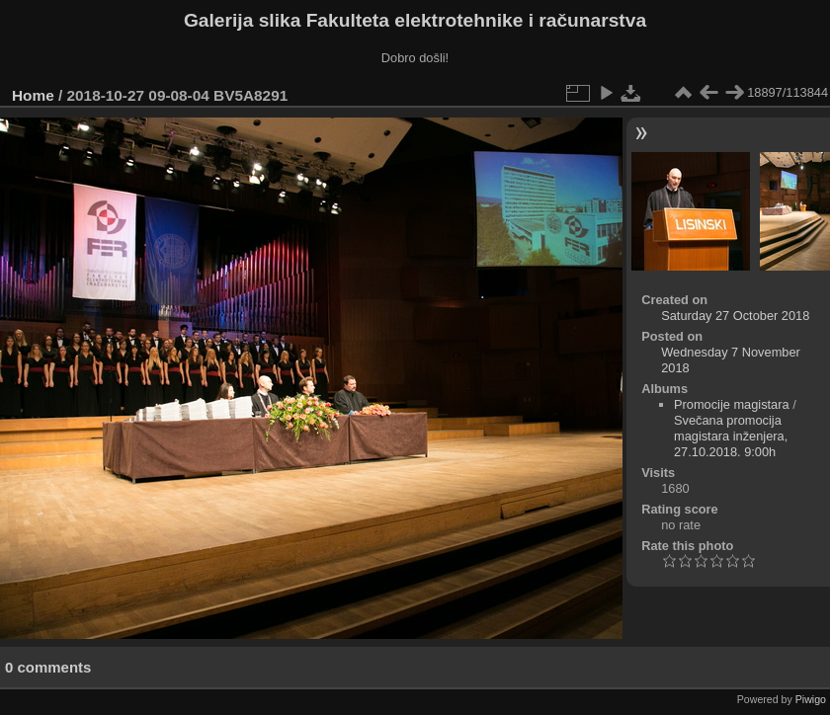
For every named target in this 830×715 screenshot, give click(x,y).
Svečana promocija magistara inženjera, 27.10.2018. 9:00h (731, 436)
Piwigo (810, 699)
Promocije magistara (731, 404)
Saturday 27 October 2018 (735, 315)
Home (33, 95)
